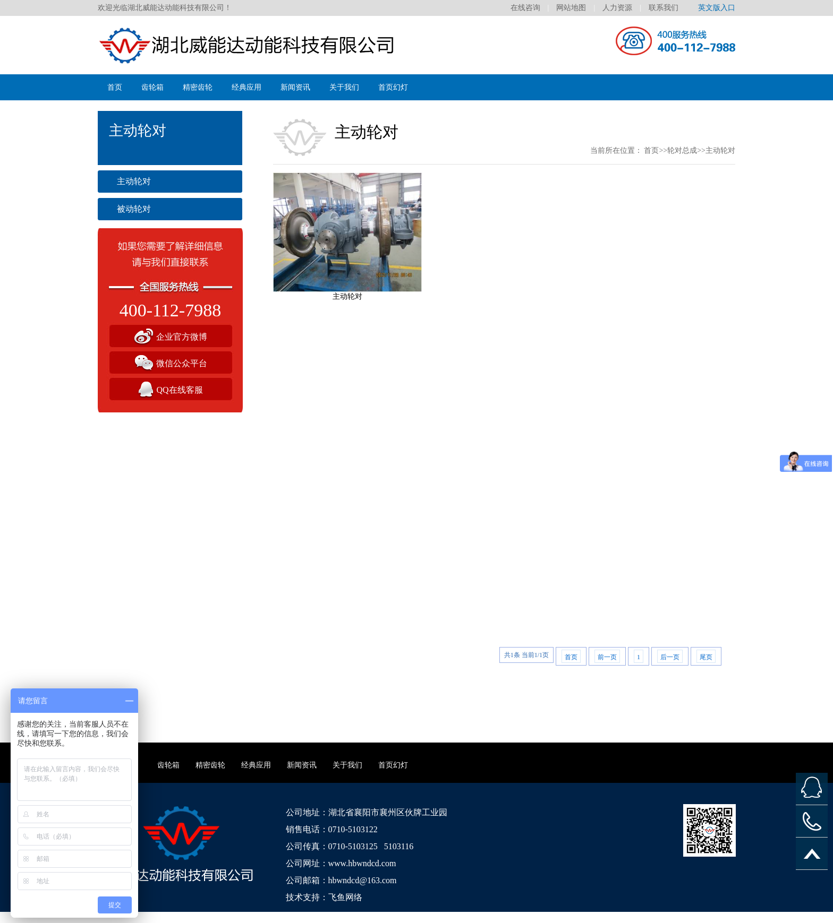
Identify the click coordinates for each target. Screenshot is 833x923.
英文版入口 (716, 8)
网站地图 (571, 8)
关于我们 (344, 87)
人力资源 (617, 8)
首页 (114, 87)
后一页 (669, 657)
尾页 (706, 657)
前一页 (607, 657)
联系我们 (663, 8)
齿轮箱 (152, 87)
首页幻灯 (393, 87)
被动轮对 (134, 208)
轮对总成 (682, 150)
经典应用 (246, 87)
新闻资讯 (295, 87)
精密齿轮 (197, 87)
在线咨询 (525, 8)
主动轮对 (134, 181)
